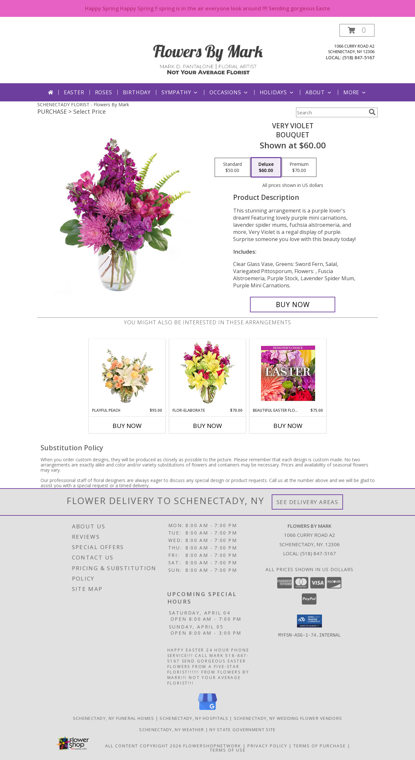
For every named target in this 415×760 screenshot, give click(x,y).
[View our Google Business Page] (207, 710)
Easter (74, 92)
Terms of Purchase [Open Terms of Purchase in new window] (319, 746)
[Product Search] (331, 112)
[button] (356, 30)
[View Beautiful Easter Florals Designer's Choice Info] (288, 373)
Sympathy (180, 92)
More (355, 92)
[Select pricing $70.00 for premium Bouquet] (299, 167)
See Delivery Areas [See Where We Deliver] (307, 502)
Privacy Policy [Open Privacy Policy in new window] (267, 746)
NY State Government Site (242, 729)
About (319, 92)
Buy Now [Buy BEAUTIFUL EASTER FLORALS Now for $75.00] (287, 425)
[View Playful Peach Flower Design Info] (127, 373)
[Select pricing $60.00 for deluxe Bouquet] (266, 167)
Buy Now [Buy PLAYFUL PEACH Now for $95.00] (127, 425)
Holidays (277, 92)
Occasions (229, 92)
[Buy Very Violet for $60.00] (292, 304)
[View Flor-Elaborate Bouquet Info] (208, 373)
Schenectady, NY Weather (171, 729)
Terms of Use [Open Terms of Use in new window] (228, 750)
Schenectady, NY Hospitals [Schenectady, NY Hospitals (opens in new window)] (194, 718)
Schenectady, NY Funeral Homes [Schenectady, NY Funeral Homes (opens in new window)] (113, 718)
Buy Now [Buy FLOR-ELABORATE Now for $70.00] (207, 425)
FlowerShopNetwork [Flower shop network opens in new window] (212, 746)
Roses (103, 92)
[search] (372, 112)
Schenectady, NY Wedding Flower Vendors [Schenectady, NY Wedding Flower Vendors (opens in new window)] (288, 718)
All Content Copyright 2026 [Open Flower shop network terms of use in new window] (143, 746)
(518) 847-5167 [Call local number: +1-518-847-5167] (358, 57)
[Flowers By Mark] (208, 54)
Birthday (137, 92)
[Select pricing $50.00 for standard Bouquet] (232, 167)
